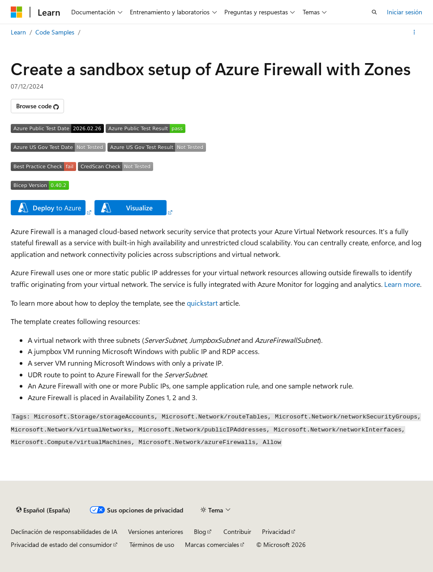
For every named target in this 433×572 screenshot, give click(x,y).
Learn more (402, 284)
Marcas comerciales (212, 544)
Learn (18, 32)
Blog (200, 531)
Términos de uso (151, 544)
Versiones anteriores (155, 531)
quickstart (202, 302)
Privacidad (276, 531)
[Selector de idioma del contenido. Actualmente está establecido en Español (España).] (43, 510)
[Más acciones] (414, 32)
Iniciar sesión (404, 12)
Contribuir (237, 531)
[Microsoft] (16, 12)
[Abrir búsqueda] (374, 12)
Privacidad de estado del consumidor (61, 544)
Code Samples (54, 32)
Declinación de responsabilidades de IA (64, 531)
